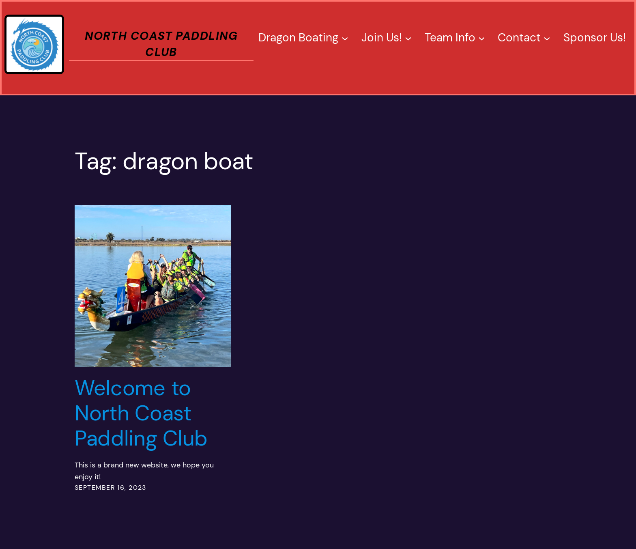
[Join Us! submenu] (408, 37)
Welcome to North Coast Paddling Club (141, 413)
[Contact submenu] (547, 37)
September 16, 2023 (110, 487)
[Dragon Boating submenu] (345, 37)
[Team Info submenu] (481, 37)
